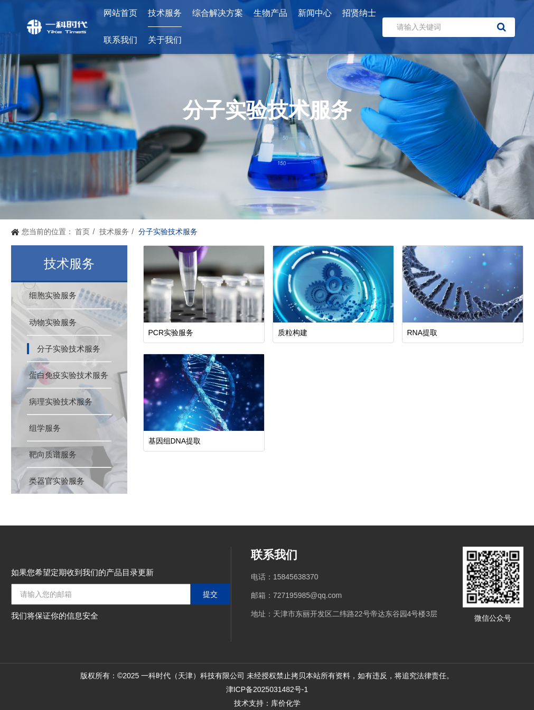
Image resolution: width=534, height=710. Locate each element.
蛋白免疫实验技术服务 (68, 375)
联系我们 (120, 39)
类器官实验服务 (57, 480)
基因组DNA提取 (174, 441)
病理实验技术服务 (60, 401)
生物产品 (270, 12)
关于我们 (165, 39)
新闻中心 (315, 12)
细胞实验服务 (53, 295)
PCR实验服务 (171, 332)
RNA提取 (422, 332)
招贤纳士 (359, 12)
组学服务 (45, 427)
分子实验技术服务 (68, 348)
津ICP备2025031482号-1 (267, 689)
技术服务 (165, 12)
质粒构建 (292, 332)
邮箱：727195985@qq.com (296, 595)
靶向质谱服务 (53, 454)
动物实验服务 (53, 322)
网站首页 (120, 12)
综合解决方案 (217, 12)
